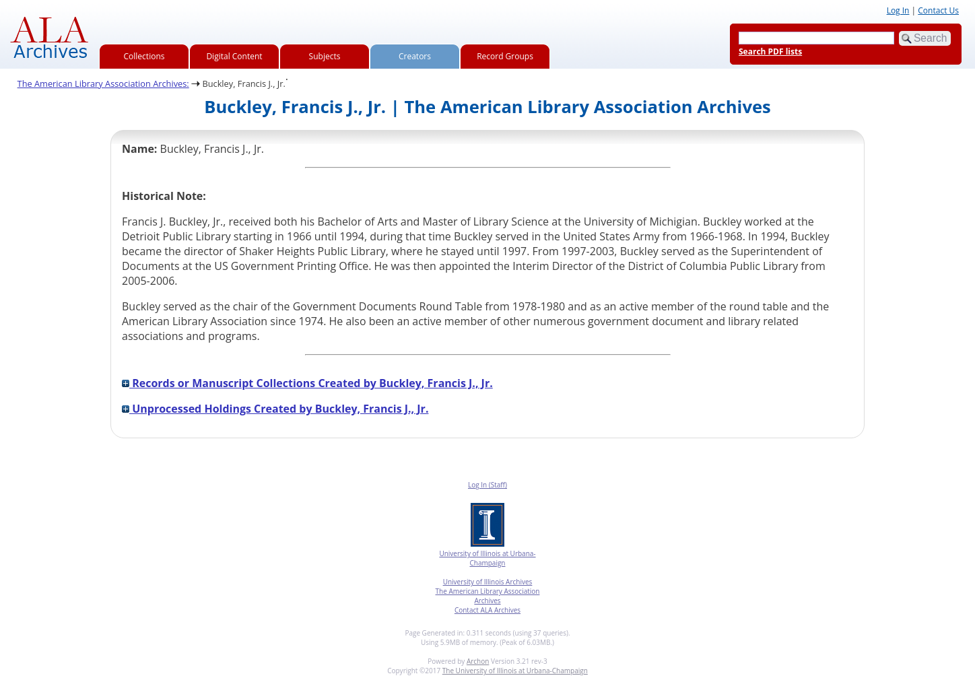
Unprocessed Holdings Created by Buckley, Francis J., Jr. (275, 408)
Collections (144, 56)
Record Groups (505, 56)
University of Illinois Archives (488, 581)
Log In (898, 10)
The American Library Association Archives (488, 595)
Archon (478, 661)
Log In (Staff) (487, 484)
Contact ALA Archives (487, 610)
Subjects (325, 56)
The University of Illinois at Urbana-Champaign (515, 670)
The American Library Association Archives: (103, 83)
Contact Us (938, 10)
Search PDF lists (770, 51)
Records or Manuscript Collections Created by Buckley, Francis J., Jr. (307, 383)
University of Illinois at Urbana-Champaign (487, 558)
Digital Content (234, 56)
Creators (415, 56)
